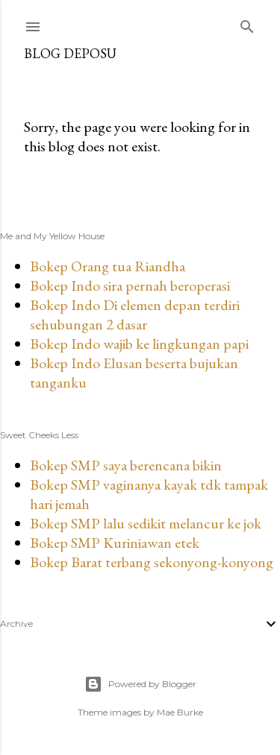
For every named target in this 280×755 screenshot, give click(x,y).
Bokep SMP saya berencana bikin (126, 465)
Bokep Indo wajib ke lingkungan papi (139, 343)
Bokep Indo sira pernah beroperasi (130, 285)
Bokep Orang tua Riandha (107, 266)
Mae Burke (180, 712)
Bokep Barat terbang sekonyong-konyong (151, 562)
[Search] (247, 23)
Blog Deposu (70, 53)
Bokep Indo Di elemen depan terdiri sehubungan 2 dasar (135, 314)
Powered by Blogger (140, 684)
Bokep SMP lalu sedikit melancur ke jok (145, 523)
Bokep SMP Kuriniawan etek (114, 542)
